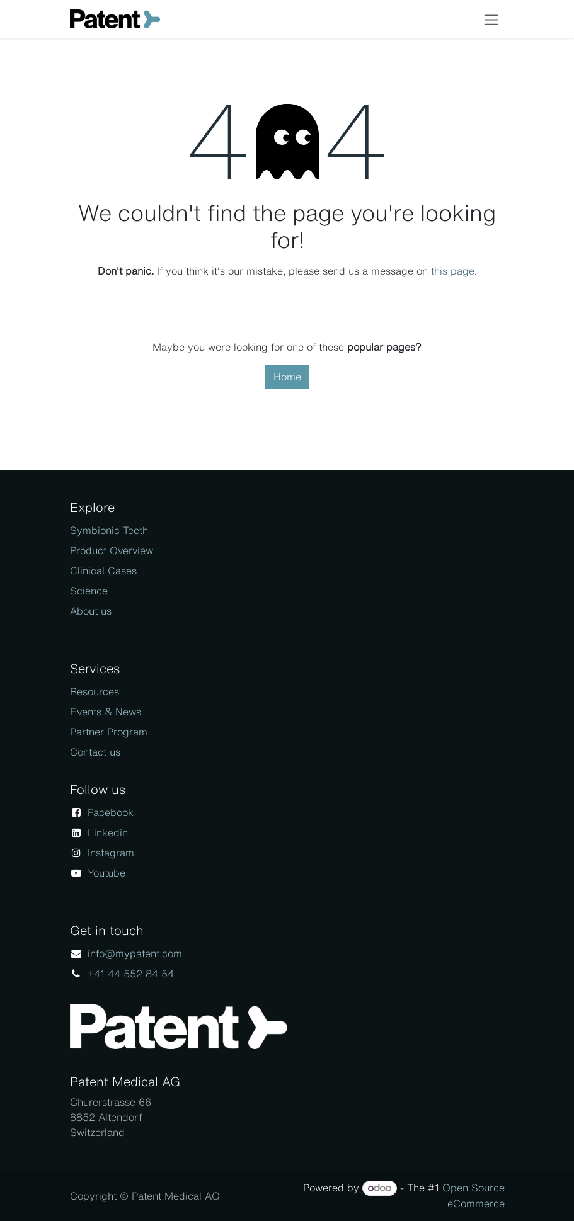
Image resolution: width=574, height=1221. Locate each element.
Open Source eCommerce (473, 1195)
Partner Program (108, 731)
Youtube (106, 872)
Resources (94, 691)
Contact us (95, 751)
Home (287, 376)
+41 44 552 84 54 (131, 973)
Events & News (105, 711)
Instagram (111, 852)
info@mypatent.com (135, 953)
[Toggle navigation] (491, 19)
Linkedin (108, 832)
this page (452, 270)
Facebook (111, 812)
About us (91, 610)
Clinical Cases (103, 570)
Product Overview (111, 550)
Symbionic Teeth (109, 530)
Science (89, 590)
